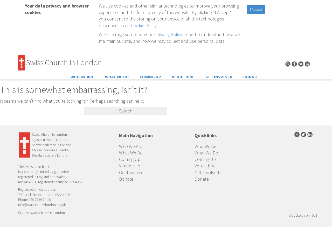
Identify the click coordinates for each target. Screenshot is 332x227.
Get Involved (218, 76)
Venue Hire (183, 76)
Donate (251, 76)
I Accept (256, 9)
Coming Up (150, 76)
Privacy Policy (169, 35)
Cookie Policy (144, 26)
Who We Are (82, 76)
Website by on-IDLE (303, 215)
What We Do (117, 76)
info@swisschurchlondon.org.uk (42, 204)
